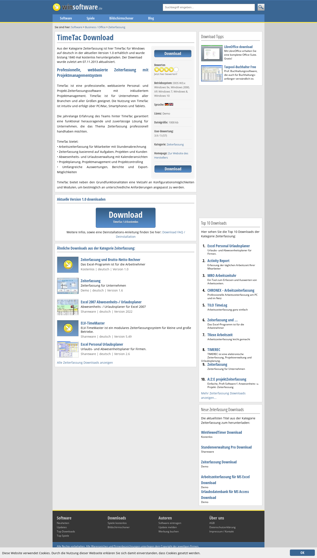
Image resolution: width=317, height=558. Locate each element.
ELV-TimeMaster (93, 323)
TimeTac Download (85, 37)
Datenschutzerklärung (222, 527)
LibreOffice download (238, 46)
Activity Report (218, 260)
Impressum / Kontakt (221, 531)
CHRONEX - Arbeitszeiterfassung (230, 290)
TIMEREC (213, 349)
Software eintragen (169, 523)
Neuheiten (63, 523)
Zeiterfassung (175, 144)
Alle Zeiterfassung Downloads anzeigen (85, 362)
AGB (212, 523)
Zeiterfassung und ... (222, 319)
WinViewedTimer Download (221, 432)
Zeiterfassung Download (219, 461)
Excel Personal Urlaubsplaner (102, 344)
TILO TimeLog (217, 305)
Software (66, 18)
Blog (151, 18)
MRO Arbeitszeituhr (221, 275)
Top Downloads (66, 531)
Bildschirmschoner (121, 18)
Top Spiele (63, 535)
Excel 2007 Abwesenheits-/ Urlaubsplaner (111, 301)
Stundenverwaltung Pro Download (226, 447)
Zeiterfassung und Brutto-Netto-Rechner (110, 259)
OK (302, 552)
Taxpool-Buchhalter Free (240, 67)
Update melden (167, 527)
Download (172, 53)
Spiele (91, 18)
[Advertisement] (230, 151)
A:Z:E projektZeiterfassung (226, 379)
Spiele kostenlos (117, 523)
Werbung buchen (168, 531)
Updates (62, 527)
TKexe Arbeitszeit (220, 334)
